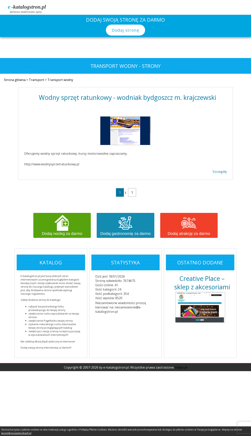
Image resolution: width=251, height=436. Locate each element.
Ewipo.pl (181, 367)
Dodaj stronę (125, 30)
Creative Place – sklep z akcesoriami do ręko (202, 282)
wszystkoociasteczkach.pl (16, 433)
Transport (37, 80)
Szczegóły (220, 171)
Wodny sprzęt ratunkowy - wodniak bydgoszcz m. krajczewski (127, 97)
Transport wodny (60, 80)
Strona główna (15, 80)
